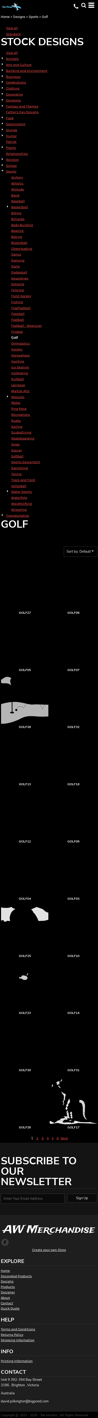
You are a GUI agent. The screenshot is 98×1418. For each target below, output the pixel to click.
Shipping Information (17, 1340)
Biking (16, 213)
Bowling (17, 231)
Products (8, 1287)
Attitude (17, 189)
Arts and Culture (19, 65)
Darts (15, 266)
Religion (12, 160)
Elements (13, 100)
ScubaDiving (21, 432)
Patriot (11, 142)
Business (13, 77)
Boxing (16, 237)
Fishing (17, 302)
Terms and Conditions (18, 1329)
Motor (15, 403)
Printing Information (17, 1361)
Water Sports (21, 492)
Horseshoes (20, 355)
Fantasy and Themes (22, 106)
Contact (7, 1303)
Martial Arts (20, 391)
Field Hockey (21, 296)
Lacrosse (18, 385)
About (5, 1298)
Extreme (17, 284)
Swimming (19, 468)
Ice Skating (20, 367)
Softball (17, 456)
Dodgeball (19, 272)
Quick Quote (10, 1308)
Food (10, 118)
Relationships (17, 154)
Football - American (26, 326)
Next (64, 1138)
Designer (8, 1292)
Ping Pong (18, 409)
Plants (11, 148)
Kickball (17, 379)
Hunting (17, 361)
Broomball (19, 243)
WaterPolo (19, 498)
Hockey (16, 349)
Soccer (16, 450)
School (11, 166)
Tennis (16, 474)
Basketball (19, 207)
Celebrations (16, 82)
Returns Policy (12, 1335)
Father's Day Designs (22, 112)
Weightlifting (21, 504)
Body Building (22, 225)
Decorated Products (16, 1276)
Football (17, 320)
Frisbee (17, 332)
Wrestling (19, 510)
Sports (33, 17)
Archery (17, 177)
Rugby (16, 421)
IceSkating (19, 373)
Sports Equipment (25, 462)
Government (15, 124)
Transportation (17, 516)
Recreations (20, 415)
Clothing (12, 88)
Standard (13, 34)
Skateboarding (22, 438)
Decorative (14, 94)
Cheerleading (21, 249)
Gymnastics (20, 343)
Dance (16, 254)
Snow (15, 444)
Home (5, 17)
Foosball (18, 314)
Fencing (17, 290)
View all (12, 28)
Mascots (18, 397)
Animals (12, 59)
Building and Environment (26, 71)
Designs (19, 17)
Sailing (16, 427)
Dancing (17, 260)
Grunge (11, 130)
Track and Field (23, 480)
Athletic (17, 183)
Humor (11, 136)
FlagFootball (21, 308)
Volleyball (18, 486)
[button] (83, 5)
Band (15, 195)
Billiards (18, 219)
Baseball (18, 201)
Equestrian (19, 278)
